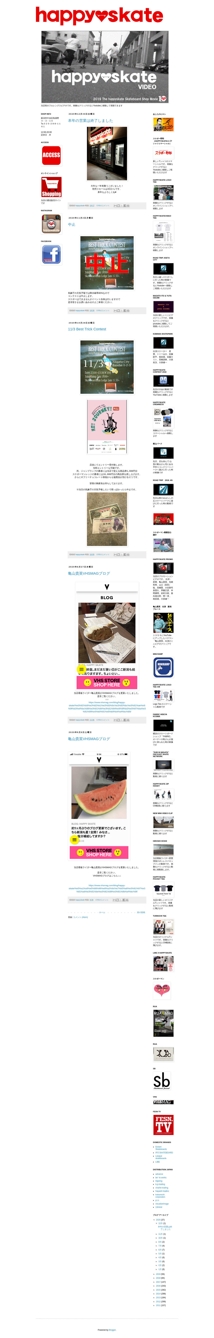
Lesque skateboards (160, 1157)
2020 (158, 1220)
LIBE (157, 1162)
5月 (160, 1253)
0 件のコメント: (103, 206)
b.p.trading (160, 1184)
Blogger (112, 1330)
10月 (160, 1238)
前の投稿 (141, 912)
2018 (158, 1278)
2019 (158, 1274)
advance (159, 1174)
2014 (158, 1294)
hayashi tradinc (162, 1191)
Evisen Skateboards (161, 1148)
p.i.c (157, 1200)
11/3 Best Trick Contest (87, 329)
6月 (160, 1250)
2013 (158, 1297)
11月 (160, 1234)
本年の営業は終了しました (90, 120)
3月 (160, 1261)
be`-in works (160, 1177)
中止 (71, 224)
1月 (160, 1269)
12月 (160, 1223)
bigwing (158, 1181)
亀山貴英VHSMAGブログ (89, 573)
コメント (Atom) (80, 917)
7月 (160, 1246)
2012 (158, 1301)
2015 (158, 1290)
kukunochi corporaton (160, 1195)
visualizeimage (162, 1204)
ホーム (102, 912)
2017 (158, 1282)
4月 (160, 1257)
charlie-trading (161, 1188)
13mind (158, 1207)
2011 (158, 1305)
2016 (158, 1286)
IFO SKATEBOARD (164, 1153)
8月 (160, 1242)
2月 (160, 1265)
